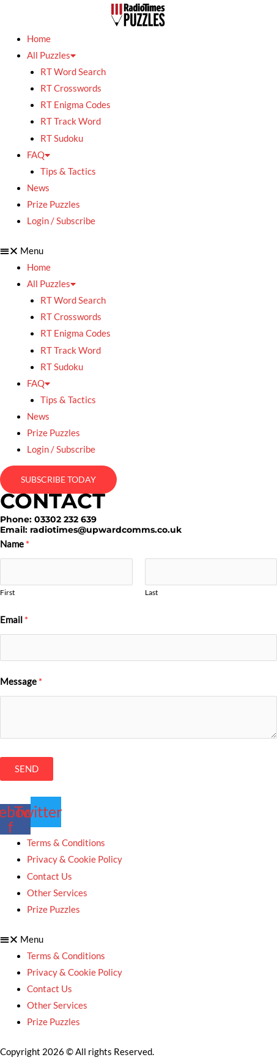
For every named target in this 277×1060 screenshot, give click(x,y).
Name (14, 544)
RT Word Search (73, 72)
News (38, 188)
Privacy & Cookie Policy (74, 859)
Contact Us (49, 876)
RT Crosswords (71, 88)
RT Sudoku (61, 138)
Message (21, 681)
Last (151, 592)
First (7, 592)
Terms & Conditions (66, 843)
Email (14, 620)
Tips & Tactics (68, 171)
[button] (138, 251)
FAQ (38, 155)
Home (39, 39)
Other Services (57, 893)
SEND (27, 768)
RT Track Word (70, 121)
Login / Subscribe (61, 221)
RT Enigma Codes (75, 105)
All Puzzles (51, 55)
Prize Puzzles (53, 204)
